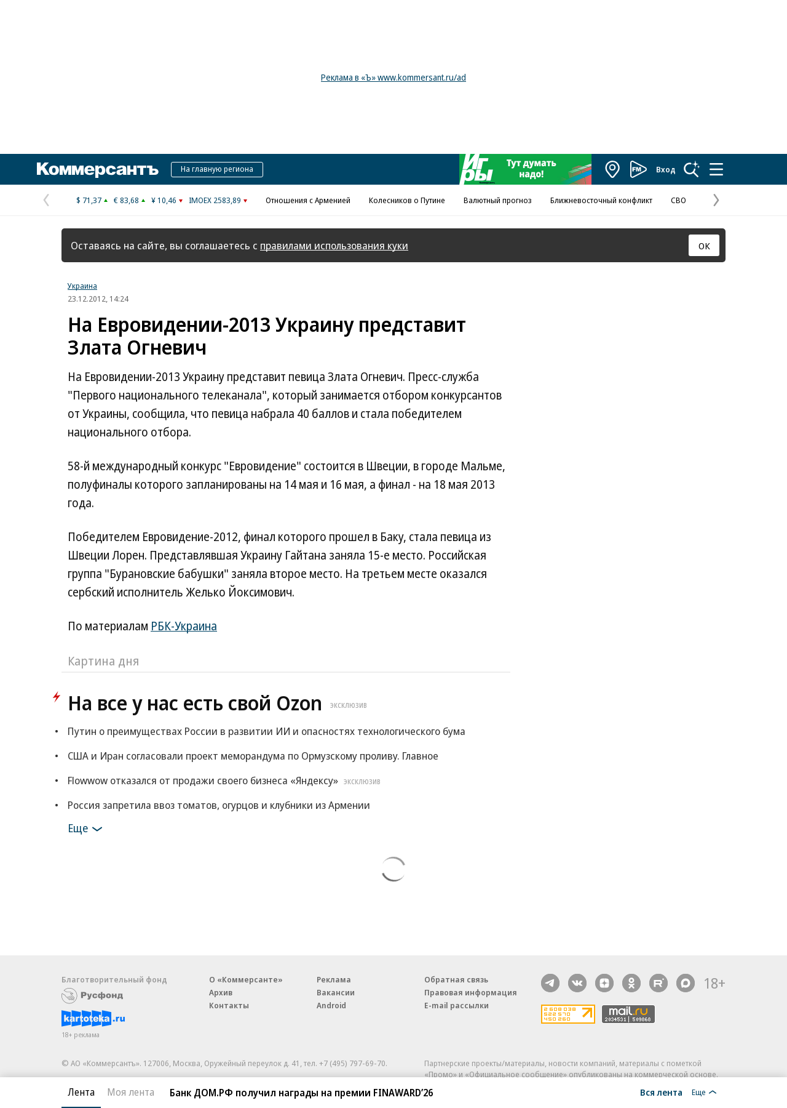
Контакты (229, 1005)
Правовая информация (470, 992)
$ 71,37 (88, 200)
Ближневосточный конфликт (601, 200)
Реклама (334, 979)
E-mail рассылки (456, 1005)
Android (331, 1005)
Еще (87, 829)
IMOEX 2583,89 (215, 200)
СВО (678, 200)
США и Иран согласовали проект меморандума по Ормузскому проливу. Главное (253, 756)
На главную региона (217, 168)
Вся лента (661, 1092)
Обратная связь (456, 979)
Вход (666, 169)
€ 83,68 (126, 200)
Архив (220, 992)
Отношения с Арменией (308, 200)
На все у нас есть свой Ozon (219, 703)
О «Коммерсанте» (246, 979)
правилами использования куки (334, 245)
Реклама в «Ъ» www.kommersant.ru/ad (393, 77)
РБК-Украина (184, 626)
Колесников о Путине (407, 200)
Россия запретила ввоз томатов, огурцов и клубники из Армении (219, 805)
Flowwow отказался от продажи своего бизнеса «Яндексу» (226, 780)
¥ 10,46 (163, 200)
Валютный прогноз (498, 200)
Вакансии (336, 992)
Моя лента (130, 1092)
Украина (82, 285)
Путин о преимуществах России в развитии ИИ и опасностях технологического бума (266, 731)
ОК (704, 245)
